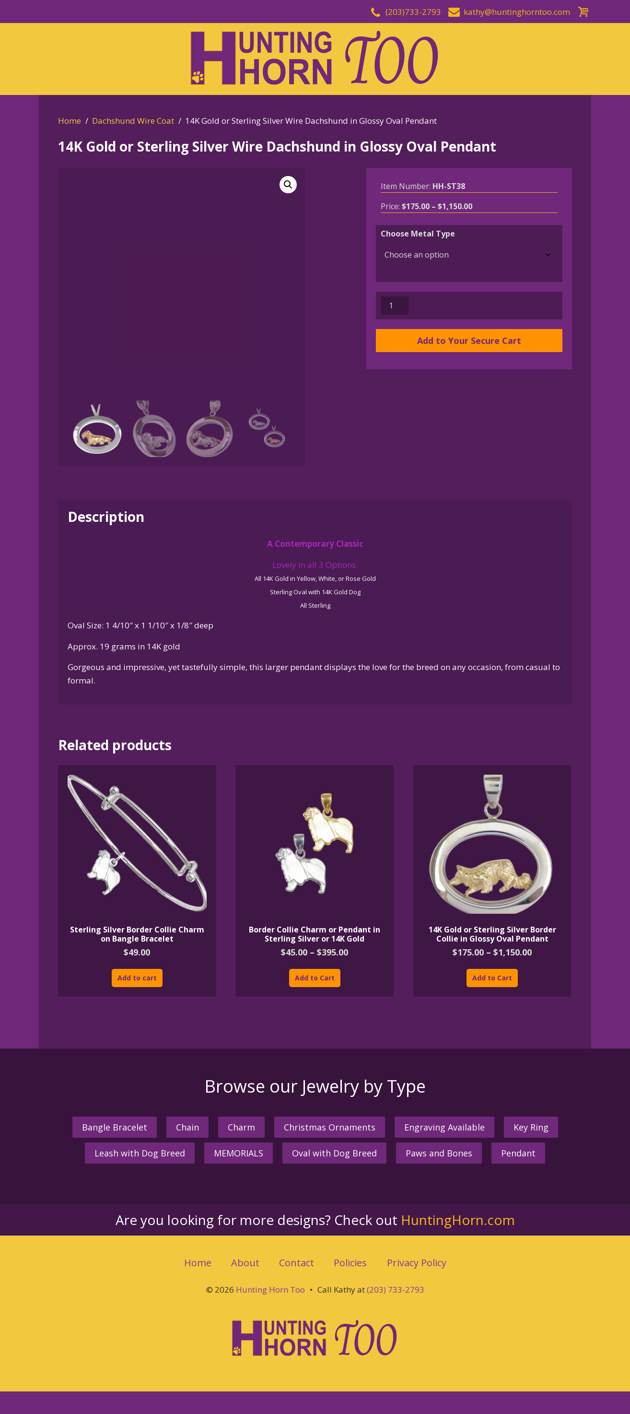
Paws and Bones (439, 1153)
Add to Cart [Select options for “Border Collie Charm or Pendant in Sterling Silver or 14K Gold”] (315, 977)
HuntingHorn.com (458, 1220)
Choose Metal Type (418, 233)
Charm (241, 1127)
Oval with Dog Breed (334, 1153)
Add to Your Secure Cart (469, 340)
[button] (288, 184)
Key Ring (530, 1127)
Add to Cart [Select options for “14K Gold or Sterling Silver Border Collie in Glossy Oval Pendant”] (492, 977)
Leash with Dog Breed (139, 1153)
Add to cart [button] (137, 977)
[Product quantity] (394, 305)
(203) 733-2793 (395, 1289)
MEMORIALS (238, 1153)
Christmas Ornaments (329, 1127)
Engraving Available (444, 1127)
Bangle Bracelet (114, 1127)
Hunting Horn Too (270, 1289)
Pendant (518, 1153)
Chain (187, 1127)
